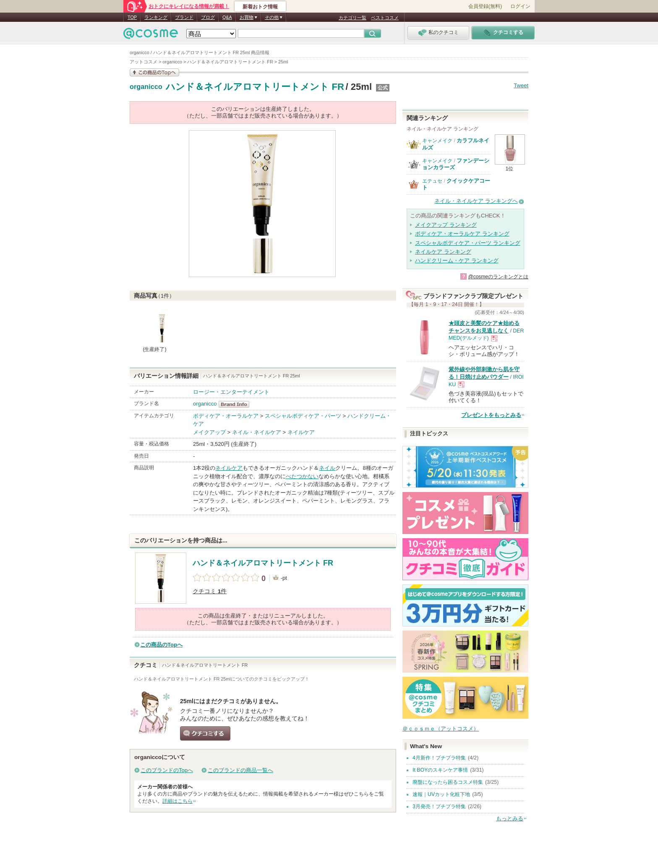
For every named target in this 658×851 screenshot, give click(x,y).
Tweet (521, 85)
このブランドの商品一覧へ (240, 770)
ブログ (208, 17)
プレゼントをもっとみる (491, 415)
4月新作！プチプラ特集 (439, 758)
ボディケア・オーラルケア (225, 416)
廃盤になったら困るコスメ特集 (448, 782)
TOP (132, 17)
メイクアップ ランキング (446, 225)
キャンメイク (437, 141)
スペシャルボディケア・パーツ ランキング (467, 243)
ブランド (184, 17)
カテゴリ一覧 (352, 17)
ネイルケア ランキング (443, 252)
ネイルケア (301, 432)
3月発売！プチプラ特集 (439, 806)
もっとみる (509, 818)
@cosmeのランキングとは (498, 277)
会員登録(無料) (485, 6)
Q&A (227, 17)
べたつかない (302, 476)
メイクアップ (209, 432)
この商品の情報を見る (154, 72)
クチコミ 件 (210, 591)
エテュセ (432, 181)
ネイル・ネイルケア (256, 432)
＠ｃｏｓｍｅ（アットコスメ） (440, 728)
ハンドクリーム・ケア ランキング (457, 260)
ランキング (155, 17)
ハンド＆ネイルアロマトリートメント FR (255, 86)
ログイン (520, 6)
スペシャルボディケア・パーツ (303, 416)
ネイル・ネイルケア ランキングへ (476, 201)
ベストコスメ (385, 17)
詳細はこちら (177, 801)
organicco (146, 87)
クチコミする (205, 733)
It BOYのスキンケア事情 (440, 770)
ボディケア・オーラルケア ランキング (462, 233)
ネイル (327, 468)
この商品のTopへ (161, 645)
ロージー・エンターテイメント (231, 392)
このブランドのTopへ (167, 770)
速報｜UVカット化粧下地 (441, 794)
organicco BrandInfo (236, 404)
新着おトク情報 (260, 7)
